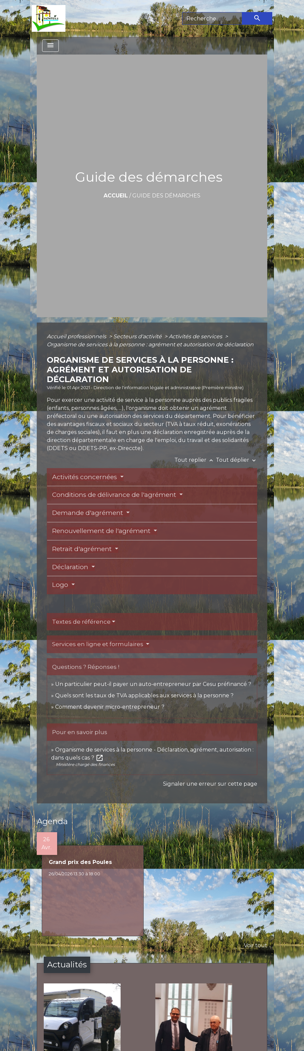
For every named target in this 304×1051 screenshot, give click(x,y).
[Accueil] (48, 18)
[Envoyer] (257, 18)
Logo (61, 585)
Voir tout (255, 945)
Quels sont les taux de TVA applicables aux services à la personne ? (144, 695)
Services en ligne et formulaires (98, 644)
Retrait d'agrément (82, 549)
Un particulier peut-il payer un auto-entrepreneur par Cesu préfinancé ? (153, 684)
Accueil (116, 195)
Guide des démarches (166, 195)
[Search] (212, 18)
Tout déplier (236, 460)
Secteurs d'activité (138, 336)
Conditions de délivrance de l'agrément (115, 495)
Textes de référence (81, 621)
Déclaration (71, 567)
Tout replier (195, 460)
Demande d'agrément (88, 513)
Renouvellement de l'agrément (102, 531)
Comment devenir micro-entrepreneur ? (109, 707)
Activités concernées (85, 477)
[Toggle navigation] (50, 45)
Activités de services (196, 336)
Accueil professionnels (77, 336)
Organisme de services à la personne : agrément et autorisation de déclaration (150, 344)
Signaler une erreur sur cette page (210, 784)
